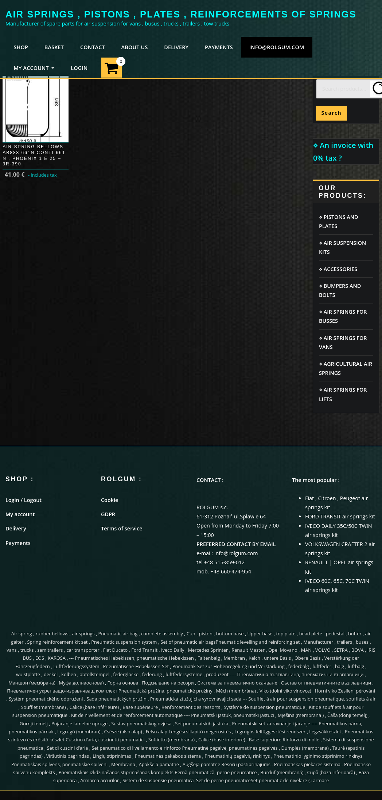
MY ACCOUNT (33, 67)
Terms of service (121, 528)
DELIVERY (176, 47)
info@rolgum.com (276, 47)
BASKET (54, 47)
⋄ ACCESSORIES (338, 269)
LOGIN (79, 67)
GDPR (108, 514)
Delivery (15, 528)
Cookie (109, 500)
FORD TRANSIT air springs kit (340, 516)
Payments (18, 543)
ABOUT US (134, 47)
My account (20, 514)
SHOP (20, 47)
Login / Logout (23, 500)
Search (331, 112)
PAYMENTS (219, 47)
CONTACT (92, 47)
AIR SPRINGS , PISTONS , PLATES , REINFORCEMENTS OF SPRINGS (180, 14)
